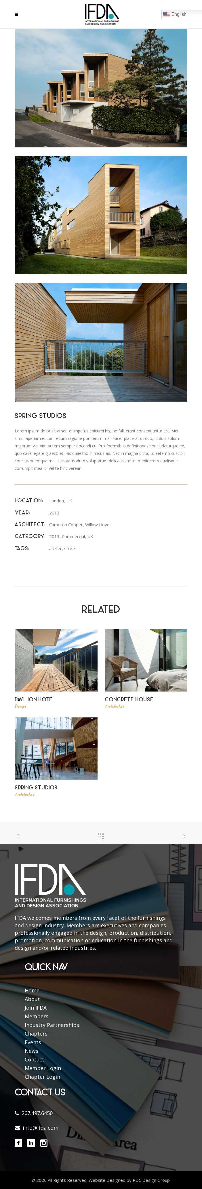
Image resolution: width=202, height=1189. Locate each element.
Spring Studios (36, 788)
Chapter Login (42, 1076)
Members (36, 1016)
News (31, 1050)
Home (32, 990)
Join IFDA (36, 1007)
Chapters (36, 1033)
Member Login (43, 1068)
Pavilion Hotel (35, 700)
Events (33, 1042)
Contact (34, 1059)
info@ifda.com (40, 1127)
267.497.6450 (37, 1113)
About (32, 999)
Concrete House (129, 700)
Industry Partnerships (52, 1024)
